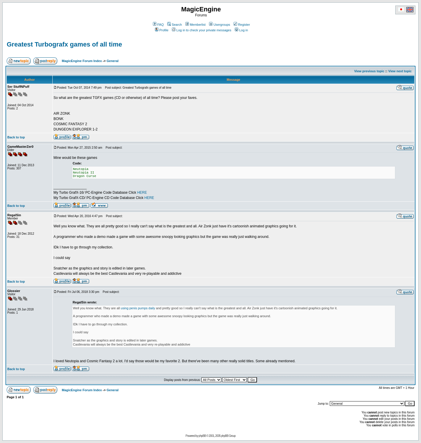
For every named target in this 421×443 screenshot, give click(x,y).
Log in (241, 30)
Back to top (16, 137)
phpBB (202, 435)
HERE (142, 192)
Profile (161, 30)
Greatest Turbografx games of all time (64, 44)
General (112, 61)
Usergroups (219, 24)
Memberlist (195, 24)
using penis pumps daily (138, 308)
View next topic (400, 71)
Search (174, 24)
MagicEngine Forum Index (82, 61)
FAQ (158, 24)
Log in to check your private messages (201, 30)
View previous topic (369, 71)
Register (242, 24)
